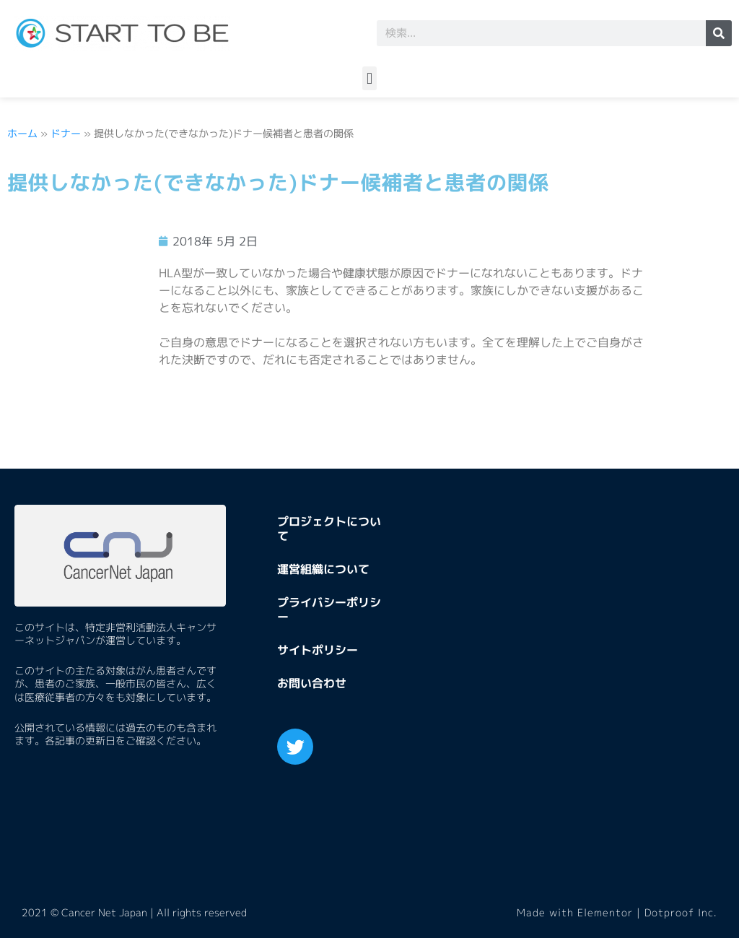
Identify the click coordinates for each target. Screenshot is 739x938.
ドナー (66, 133)
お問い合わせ (311, 683)
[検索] (719, 33)
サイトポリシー (317, 650)
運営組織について (323, 569)
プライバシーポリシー (329, 609)
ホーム (22, 133)
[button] (369, 78)
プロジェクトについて (329, 528)
